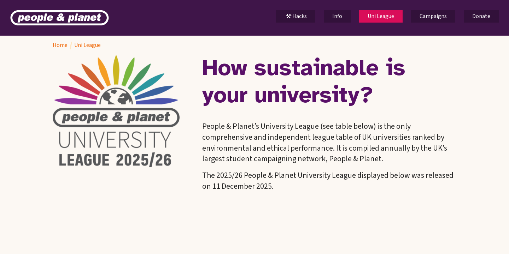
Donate (481, 16)
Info (337, 16)
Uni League (381, 16)
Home (60, 45)
